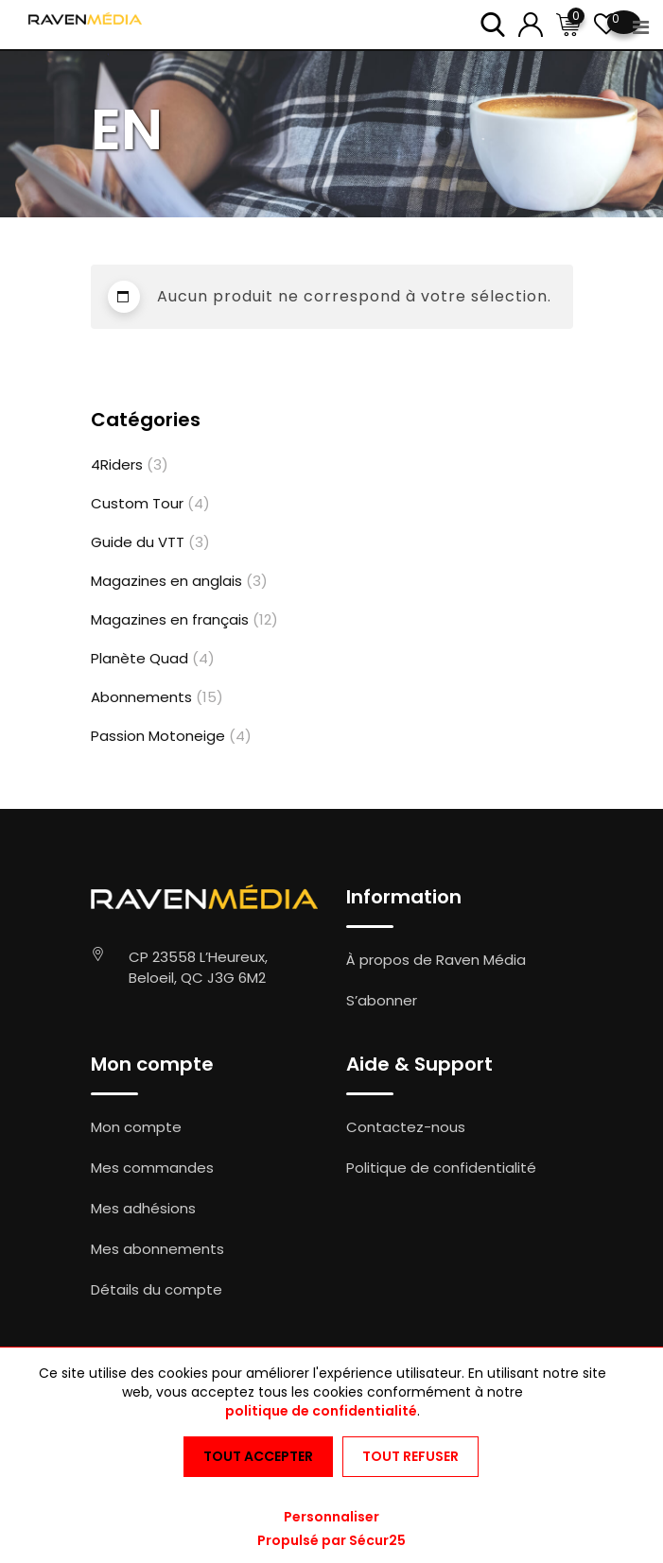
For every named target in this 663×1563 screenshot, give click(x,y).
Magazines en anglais (166, 581)
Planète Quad (139, 658)
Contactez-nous (405, 1127)
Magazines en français (170, 619)
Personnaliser (331, 1516)
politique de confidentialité (321, 1410)
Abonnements (141, 697)
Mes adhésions (143, 1208)
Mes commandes (152, 1167)
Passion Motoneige (158, 736)
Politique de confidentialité (441, 1167)
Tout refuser (410, 1456)
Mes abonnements (157, 1249)
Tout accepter (258, 1456)
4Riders (117, 464)
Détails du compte (156, 1289)
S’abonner (381, 1000)
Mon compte (136, 1127)
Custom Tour (137, 503)
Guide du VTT (137, 542)
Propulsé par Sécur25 (331, 1540)
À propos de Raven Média (436, 960)
